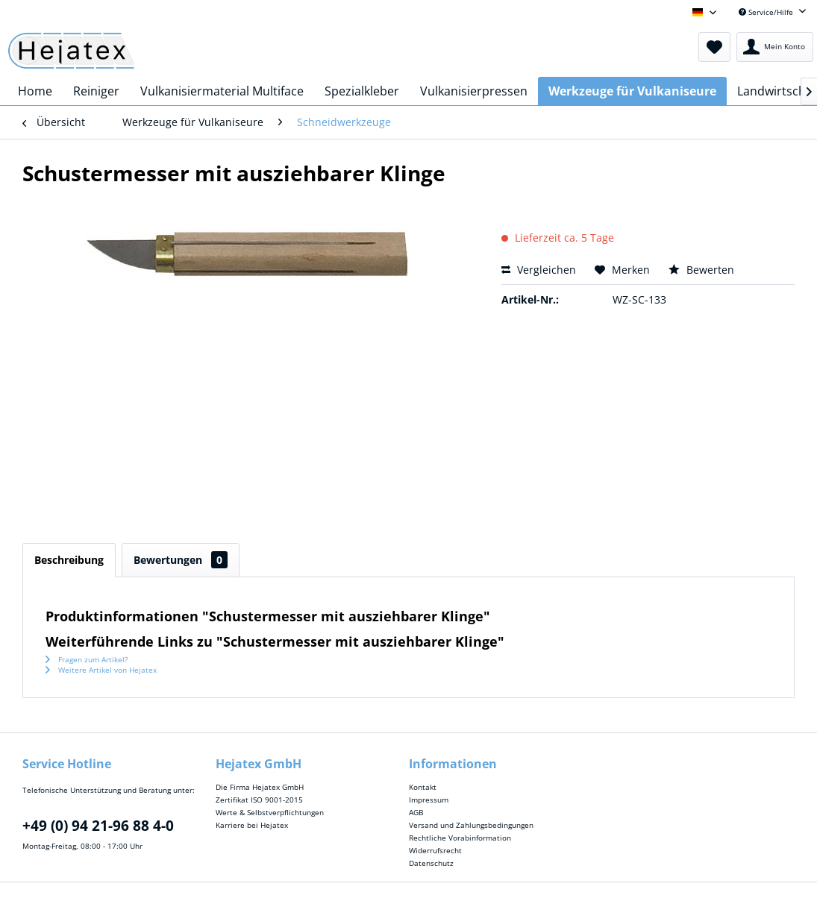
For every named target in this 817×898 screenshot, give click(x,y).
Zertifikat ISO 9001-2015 (259, 799)
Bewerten (701, 270)
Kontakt (422, 787)
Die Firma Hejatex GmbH (260, 787)
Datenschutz (431, 863)
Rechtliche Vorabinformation (460, 837)
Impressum (428, 799)
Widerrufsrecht (435, 850)
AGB (416, 812)
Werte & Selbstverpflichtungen (270, 812)
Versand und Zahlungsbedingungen (471, 825)
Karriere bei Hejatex (252, 825)
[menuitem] (714, 47)
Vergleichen (538, 270)
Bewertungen (181, 559)
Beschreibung (69, 560)
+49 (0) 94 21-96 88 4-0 (98, 825)
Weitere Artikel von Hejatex (101, 670)
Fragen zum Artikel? (87, 659)
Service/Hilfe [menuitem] (767, 12)
